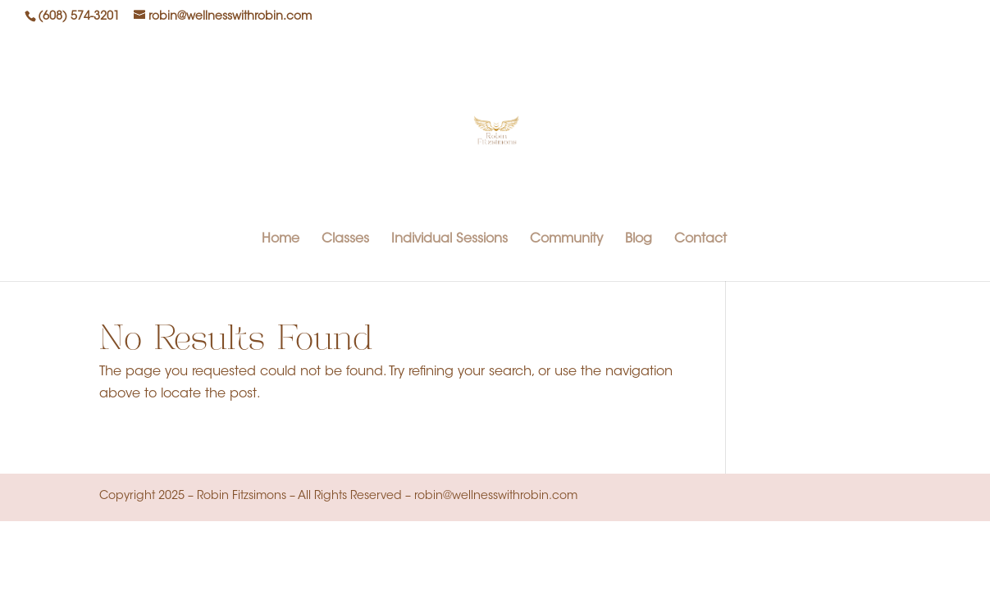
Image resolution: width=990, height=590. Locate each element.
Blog (638, 240)
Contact (700, 240)
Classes (345, 240)
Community (566, 240)
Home (280, 240)
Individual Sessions (449, 240)
